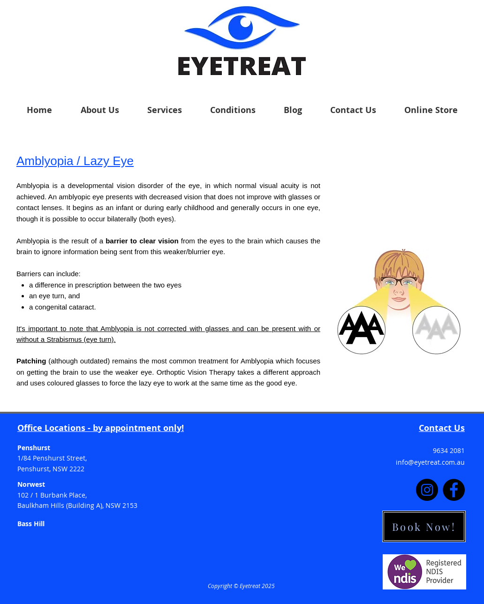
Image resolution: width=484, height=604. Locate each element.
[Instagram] (427, 490)
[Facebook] (454, 490)
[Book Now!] (424, 526)
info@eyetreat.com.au (430, 462)
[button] (99, 110)
